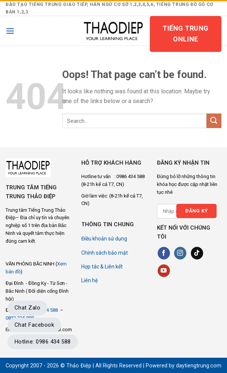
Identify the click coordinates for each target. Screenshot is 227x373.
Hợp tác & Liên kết (102, 267)
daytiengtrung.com (198, 366)
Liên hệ (89, 280)
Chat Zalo (27, 307)
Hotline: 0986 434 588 (43, 341)
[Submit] (213, 121)
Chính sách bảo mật (104, 253)
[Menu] (10, 31)
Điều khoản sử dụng (104, 239)
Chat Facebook (34, 324)
